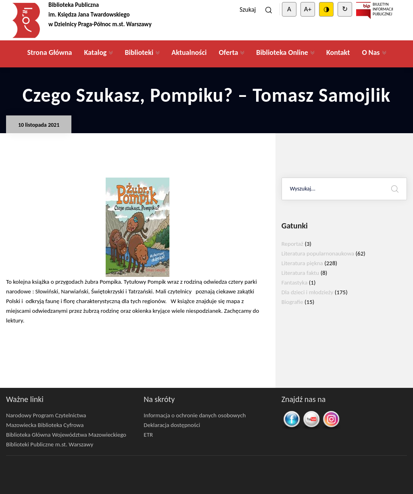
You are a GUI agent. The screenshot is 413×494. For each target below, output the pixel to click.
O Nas (371, 52)
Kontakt (338, 52)
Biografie (292, 302)
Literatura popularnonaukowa (318, 253)
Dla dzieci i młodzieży (308, 292)
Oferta (228, 52)
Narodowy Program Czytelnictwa (46, 415)
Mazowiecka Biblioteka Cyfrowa (44, 425)
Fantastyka (295, 282)
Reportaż (292, 243)
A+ (307, 9)
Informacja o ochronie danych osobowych (195, 415)
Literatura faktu (300, 272)
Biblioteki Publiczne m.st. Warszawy (49, 444)
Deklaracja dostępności (172, 425)
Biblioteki (139, 52)
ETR (148, 434)
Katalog (95, 52)
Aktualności (188, 52)
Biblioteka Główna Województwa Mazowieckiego (66, 434)
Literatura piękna (302, 263)
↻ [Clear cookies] (345, 9)
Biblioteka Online (282, 52)
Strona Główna (49, 52)
